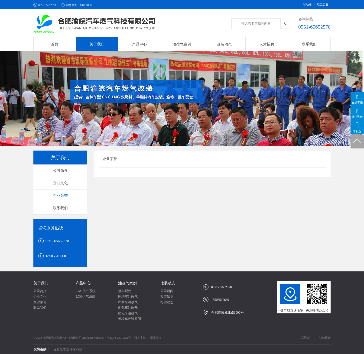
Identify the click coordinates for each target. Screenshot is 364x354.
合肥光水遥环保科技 (67, 349)
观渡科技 (155, 337)
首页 (54, 44)
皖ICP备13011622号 (119, 337)
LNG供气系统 (85, 296)
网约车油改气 (128, 296)
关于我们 (40, 283)
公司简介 (60, 170)
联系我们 (309, 44)
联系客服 (322, 4)
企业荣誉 (60, 195)
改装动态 (167, 283)
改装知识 (166, 296)
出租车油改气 (128, 313)
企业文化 (60, 183)
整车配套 (124, 291)
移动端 (307, 4)
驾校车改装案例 (129, 319)
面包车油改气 (128, 307)
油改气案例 (127, 283)
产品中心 (83, 283)
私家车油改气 (128, 302)
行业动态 (166, 302)
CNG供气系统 (86, 291)
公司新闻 (166, 291)
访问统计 (325, 337)
